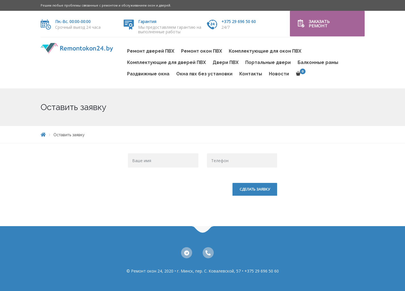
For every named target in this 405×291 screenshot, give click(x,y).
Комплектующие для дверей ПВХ (166, 62)
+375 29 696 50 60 (238, 21)
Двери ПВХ (225, 62)
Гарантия (147, 21)
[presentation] (171, 194)
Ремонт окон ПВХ (201, 51)
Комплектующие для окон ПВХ (265, 51)
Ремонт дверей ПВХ (150, 51)
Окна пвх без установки (204, 74)
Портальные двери (268, 62)
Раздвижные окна (148, 74)
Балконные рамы (318, 62)
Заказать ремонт (319, 23)
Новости (279, 74)
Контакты (250, 74)
